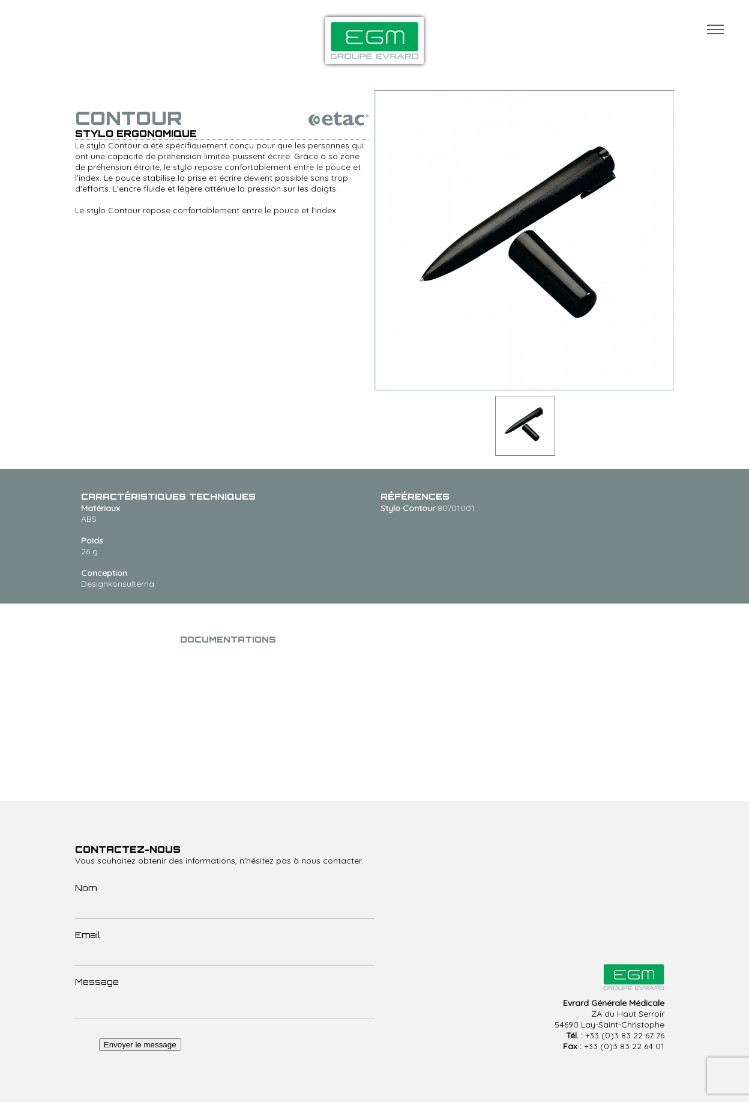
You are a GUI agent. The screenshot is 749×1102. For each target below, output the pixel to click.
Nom (86, 888)
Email (87, 935)
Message (97, 981)
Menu (715, 29)
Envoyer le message (140, 1044)
